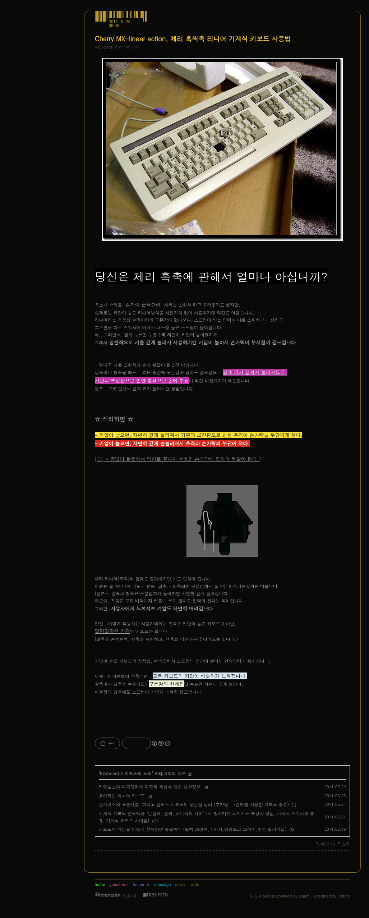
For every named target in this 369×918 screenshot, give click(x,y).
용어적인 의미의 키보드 (122, 796)
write (195, 884)
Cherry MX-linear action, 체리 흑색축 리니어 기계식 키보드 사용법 (193, 38)
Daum (304, 896)
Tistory (344, 896)
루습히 (255, 896)
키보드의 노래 (138, 773)
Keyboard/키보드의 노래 (117, 47)
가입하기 (129, 895)
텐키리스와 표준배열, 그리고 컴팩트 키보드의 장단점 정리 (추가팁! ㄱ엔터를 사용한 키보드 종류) (194, 804)
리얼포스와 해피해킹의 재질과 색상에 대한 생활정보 (150, 787)
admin (180, 884)
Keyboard (109, 773)
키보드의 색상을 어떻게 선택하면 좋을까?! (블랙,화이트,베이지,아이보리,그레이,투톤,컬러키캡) (193, 829)
